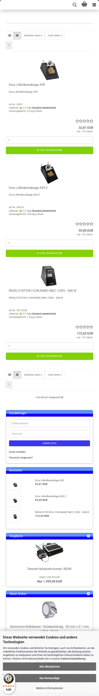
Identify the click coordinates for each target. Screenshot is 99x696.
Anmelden (49, 443)
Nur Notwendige (50, 678)
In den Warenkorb (49, 150)
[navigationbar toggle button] (94, 5)
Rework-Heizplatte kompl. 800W (49, 569)
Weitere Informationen (49, 688)
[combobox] (33, 35)
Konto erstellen (17, 451)
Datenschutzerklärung (73, 658)
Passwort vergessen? (21, 457)
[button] (10, 35)
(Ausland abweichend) (44, 107)
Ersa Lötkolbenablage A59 (27, 85)
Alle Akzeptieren (49, 666)
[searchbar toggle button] (74, 5)
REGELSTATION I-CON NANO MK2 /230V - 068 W (42, 291)
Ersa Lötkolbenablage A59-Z (28, 188)
